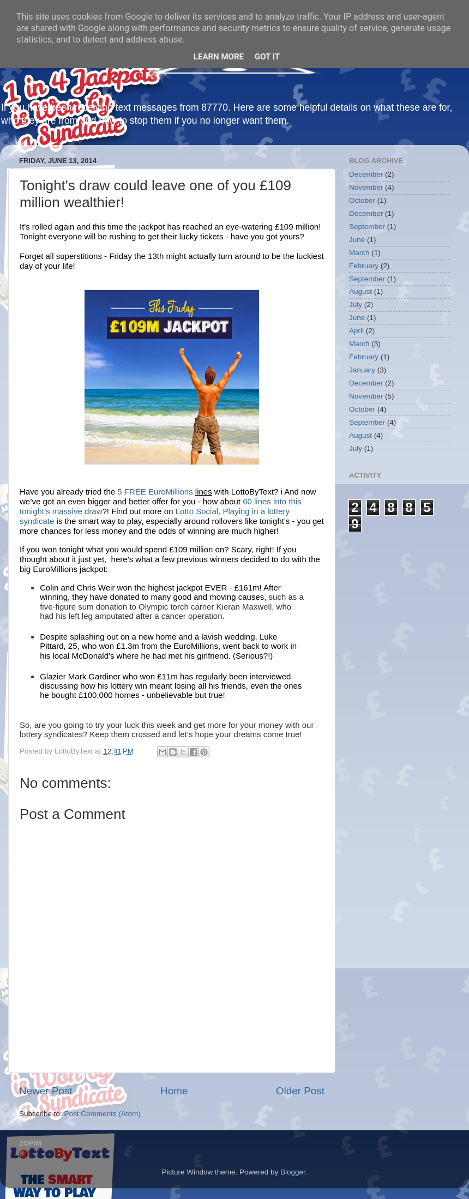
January (362, 370)
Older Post (300, 1090)
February (363, 266)
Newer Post (46, 1090)
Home (174, 1090)
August (360, 291)
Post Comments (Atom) (102, 1114)
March (359, 253)
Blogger (292, 1172)
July (355, 304)
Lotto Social (197, 511)
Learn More (219, 57)
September (367, 226)
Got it (267, 57)
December (366, 174)
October (362, 200)
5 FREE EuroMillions (156, 491)
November (366, 187)
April (356, 331)
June (357, 240)
